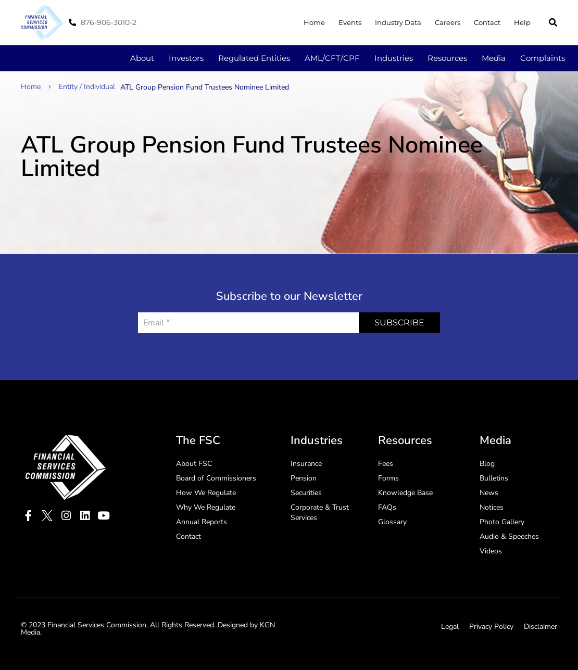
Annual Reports (201, 522)
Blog (487, 464)
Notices (492, 507)
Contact (487, 22)
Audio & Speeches (509, 536)
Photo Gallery (502, 522)
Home (314, 22)
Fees (385, 464)
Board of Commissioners (216, 478)
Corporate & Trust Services (320, 512)
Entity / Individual (87, 87)
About (142, 58)
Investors (186, 58)
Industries (393, 58)
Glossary (392, 522)
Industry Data (398, 22)
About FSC (194, 464)
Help (522, 22)
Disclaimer (540, 626)
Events (349, 22)
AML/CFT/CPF (332, 58)
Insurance (306, 464)
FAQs (387, 507)
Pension (304, 478)
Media (494, 58)
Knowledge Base (405, 493)
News (489, 493)
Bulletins (494, 478)
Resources (447, 58)
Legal (450, 626)
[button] (553, 22)
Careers (447, 22)
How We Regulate (206, 493)
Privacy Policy (491, 626)
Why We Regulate (205, 507)
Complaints (542, 58)
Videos (491, 551)
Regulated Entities (254, 58)
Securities (306, 493)
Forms (388, 478)
